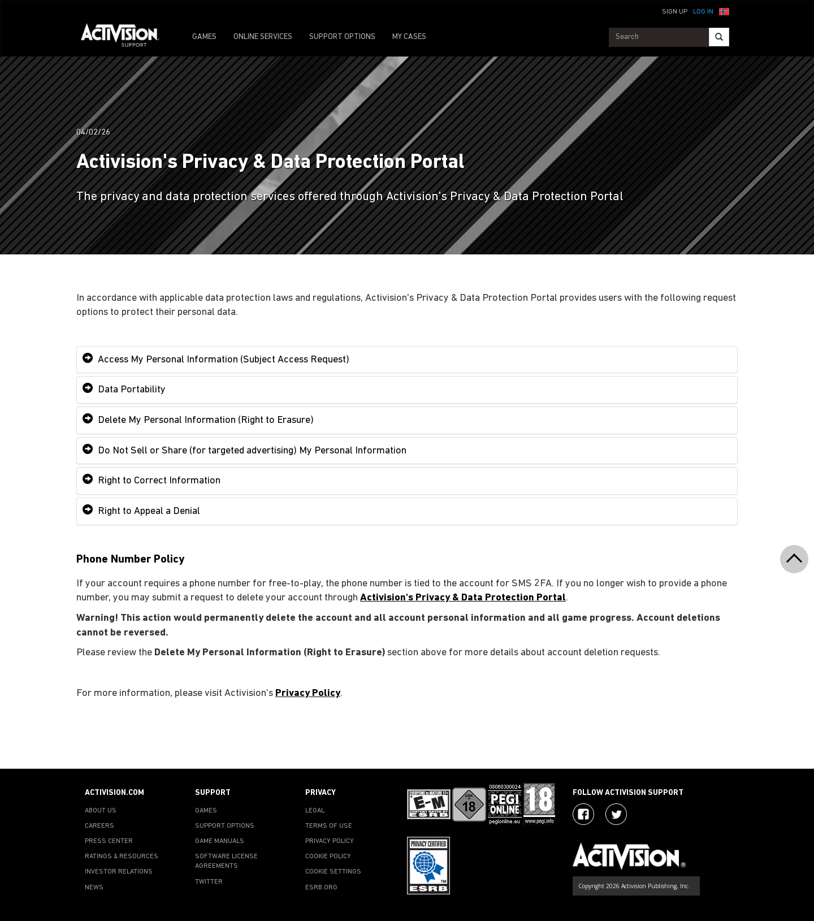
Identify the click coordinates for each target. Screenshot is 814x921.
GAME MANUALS (219, 841)
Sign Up (674, 11)
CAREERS (99, 826)
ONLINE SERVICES (262, 37)
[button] (724, 10)
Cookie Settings (333, 871)
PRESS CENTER (109, 841)
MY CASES (409, 37)
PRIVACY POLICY (329, 841)
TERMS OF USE (328, 826)
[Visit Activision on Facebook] (583, 814)
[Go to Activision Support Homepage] (125, 37)
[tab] (407, 360)
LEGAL (314, 810)
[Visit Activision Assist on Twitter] (616, 814)
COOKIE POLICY (328, 856)
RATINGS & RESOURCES (121, 856)
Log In (703, 11)
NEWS (94, 887)
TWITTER (209, 882)
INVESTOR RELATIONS (119, 871)
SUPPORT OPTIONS (342, 37)
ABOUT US (100, 810)
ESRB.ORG (321, 887)
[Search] (719, 37)
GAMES (204, 37)
